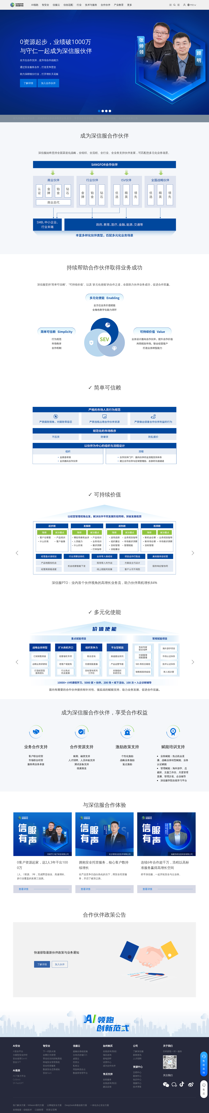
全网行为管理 (49, 1054)
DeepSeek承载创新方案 (76, 1105)
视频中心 (137, 1083)
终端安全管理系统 (51, 1062)
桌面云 (76, 1058)
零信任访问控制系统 (52, 1058)
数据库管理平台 (80, 1072)
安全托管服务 (49, 1065)
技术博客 (137, 1086)
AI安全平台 (18, 1051)
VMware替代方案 (36, 1105)
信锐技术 (27, 1109)
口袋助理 (39, 1109)
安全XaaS (47, 1072)
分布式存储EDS (80, 1054)
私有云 (76, 1065)
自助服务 (107, 1079)
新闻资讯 (137, 1054)
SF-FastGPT (18, 1083)
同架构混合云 (79, 1069)
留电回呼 (107, 1058)
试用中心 (107, 1062)
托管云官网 (51, 1109)
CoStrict (16, 1079)
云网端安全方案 (54, 1105)
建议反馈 (107, 1086)
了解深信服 (138, 1051)
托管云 (76, 1062)
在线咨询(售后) (110, 1083)
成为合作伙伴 (109, 1065)
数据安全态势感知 (51, 1069)
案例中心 (137, 1075)
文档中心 (137, 1072)
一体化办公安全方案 (99, 1105)
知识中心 (137, 1079)
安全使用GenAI (20, 1058)
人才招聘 (137, 1058)
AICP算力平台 (19, 1075)
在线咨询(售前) (110, 1051)
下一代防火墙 (49, 1051)
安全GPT (17, 1062)
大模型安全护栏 (20, 1054)
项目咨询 (107, 1054)
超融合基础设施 (80, 1051)
